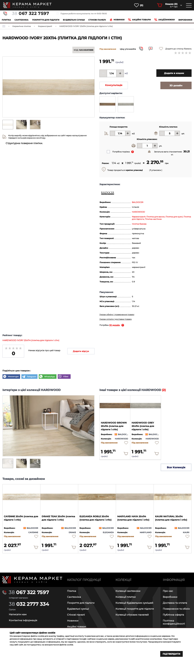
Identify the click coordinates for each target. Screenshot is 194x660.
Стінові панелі (76, 614)
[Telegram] (29, 376)
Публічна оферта (173, 614)
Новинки (117, 19)
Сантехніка (21, 20)
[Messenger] (11, 376)
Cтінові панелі (97, 20)
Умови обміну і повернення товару (116, 314)
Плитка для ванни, (156, 216)
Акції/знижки (164, 19)
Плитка (6, 20)
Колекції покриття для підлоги (134, 608)
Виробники (185, 20)
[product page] (115, 405)
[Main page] (32, 579)
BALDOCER (137, 202)
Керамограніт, (139, 216)
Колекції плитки (125, 596)
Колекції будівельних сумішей (134, 602)
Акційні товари (139, 19)
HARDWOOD (138, 212)
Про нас (168, 590)
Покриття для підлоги (45, 20)
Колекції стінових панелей (132, 614)
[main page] (27, 5)
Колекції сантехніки (127, 590)
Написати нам (18, 614)
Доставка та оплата (175, 602)
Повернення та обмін (176, 608)
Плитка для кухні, (175, 216)
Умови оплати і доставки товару (115, 319)
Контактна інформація (23, 620)
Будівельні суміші (74, 20)
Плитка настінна (153, 219)
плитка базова (139, 224)
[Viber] (64, 376)
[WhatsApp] (47, 376)
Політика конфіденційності (174, 622)
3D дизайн (114, 325)
